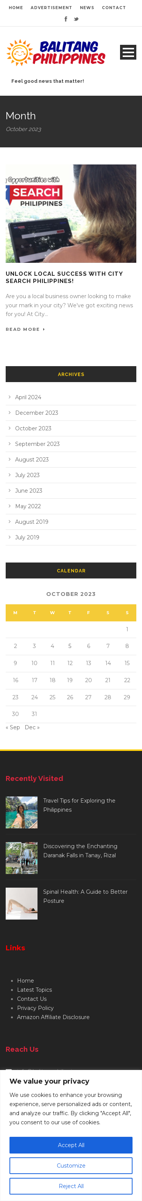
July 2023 (27, 475)
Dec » (32, 727)
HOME (16, 7)
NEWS (87, 7)
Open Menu (128, 52)
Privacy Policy (35, 1008)
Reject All (71, 1186)
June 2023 (28, 490)
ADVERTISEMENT (51, 7)
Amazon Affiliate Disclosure (53, 1017)
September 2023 (37, 444)
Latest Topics (34, 989)
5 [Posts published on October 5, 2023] (70, 646)
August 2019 (31, 521)
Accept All (71, 1145)
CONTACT (114, 7)
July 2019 (27, 537)
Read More (25, 329)
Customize (71, 1165)
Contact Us (32, 999)
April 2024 (28, 397)
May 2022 (28, 506)
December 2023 (36, 412)
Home (25, 980)
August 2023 (32, 459)
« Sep (13, 727)
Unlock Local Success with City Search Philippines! (64, 277)
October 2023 (33, 428)
